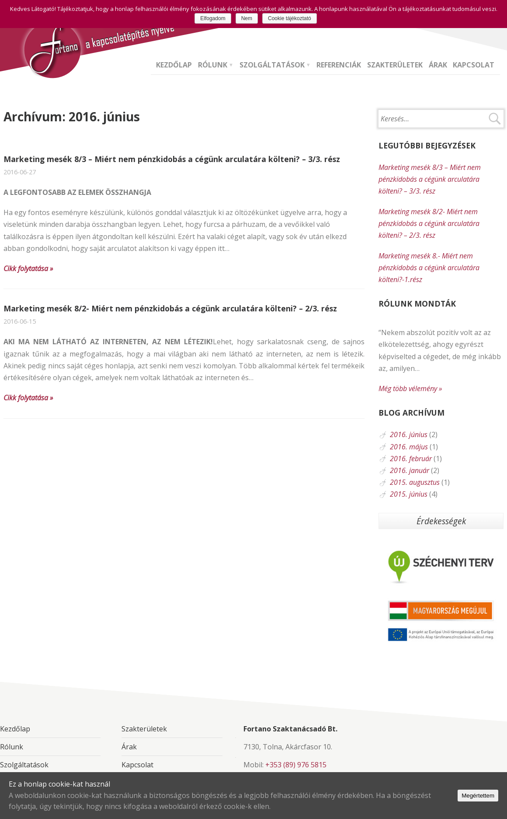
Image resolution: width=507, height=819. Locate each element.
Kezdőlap (174, 65)
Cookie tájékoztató (289, 18)
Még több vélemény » (410, 388)
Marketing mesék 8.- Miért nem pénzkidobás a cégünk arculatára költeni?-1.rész (429, 267)
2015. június (408, 494)
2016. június (408, 434)
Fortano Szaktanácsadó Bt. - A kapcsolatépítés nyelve (51, 48)
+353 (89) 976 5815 (295, 765)
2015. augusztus (415, 482)
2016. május (409, 447)
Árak (438, 65)
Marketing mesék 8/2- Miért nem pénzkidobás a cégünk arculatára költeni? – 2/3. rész (170, 308)
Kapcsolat (473, 65)
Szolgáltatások (272, 65)
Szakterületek (395, 65)
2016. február (411, 458)
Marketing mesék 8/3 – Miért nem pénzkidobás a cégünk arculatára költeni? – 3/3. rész (171, 159)
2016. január (409, 470)
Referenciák (338, 65)
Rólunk (212, 65)
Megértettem (478, 795)
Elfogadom (212, 18)
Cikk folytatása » (28, 268)
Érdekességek (441, 521)
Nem (246, 18)
